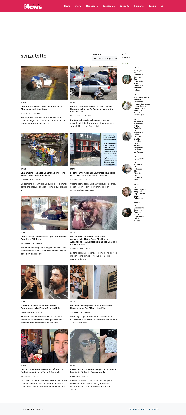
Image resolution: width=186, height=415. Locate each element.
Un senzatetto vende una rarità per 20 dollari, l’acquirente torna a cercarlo (42, 370)
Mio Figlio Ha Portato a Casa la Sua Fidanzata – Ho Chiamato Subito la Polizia (138, 80)
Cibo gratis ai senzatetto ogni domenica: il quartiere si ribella (44, 238)
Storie (78, 6)
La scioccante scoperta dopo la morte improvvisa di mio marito (139, 213)
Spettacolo (109, 6)
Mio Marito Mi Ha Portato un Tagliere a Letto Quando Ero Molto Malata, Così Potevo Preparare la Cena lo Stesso (138, 138)
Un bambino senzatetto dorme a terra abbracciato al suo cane (41, 107)
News (67, 6)
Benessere (92, 6)
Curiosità (125, 6)
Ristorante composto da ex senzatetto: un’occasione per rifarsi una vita (91, 307)
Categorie (96, 54)
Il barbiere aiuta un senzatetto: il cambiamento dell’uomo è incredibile (40, 307)
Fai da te (139, 6)
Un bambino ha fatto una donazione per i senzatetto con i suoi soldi (43, 174)
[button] (161, 6)
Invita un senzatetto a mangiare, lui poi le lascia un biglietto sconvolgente (93, 370)
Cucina (152, 6)
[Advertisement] (93, 30)
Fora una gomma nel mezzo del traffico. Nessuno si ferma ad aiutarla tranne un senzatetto (91, 109)
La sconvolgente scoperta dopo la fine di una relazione (140, 192)
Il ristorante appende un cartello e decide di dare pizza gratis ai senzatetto (92, 174)
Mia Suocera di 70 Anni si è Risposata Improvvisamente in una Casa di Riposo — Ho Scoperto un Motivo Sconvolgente (142, 106)
